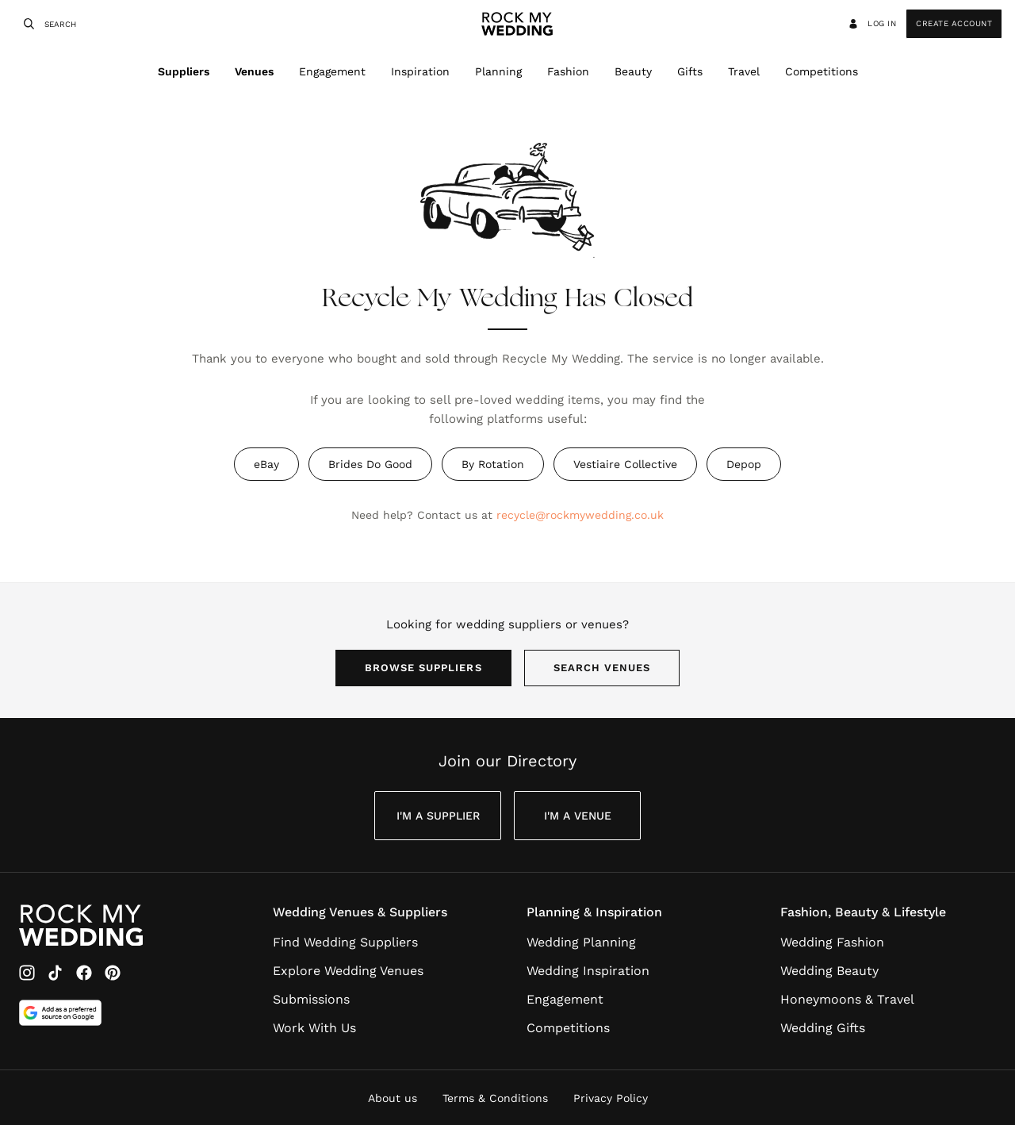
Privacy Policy (610, 1098)
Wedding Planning (581, 942)
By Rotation (493, 464)
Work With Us (314, 1027)
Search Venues (602, 668)
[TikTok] (55, 973)
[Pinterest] (113, 973)
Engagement (332, 71)
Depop (743, 464)
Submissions (311, 999)
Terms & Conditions (495, 1098)
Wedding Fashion (832, 942)
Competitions (821, 71)
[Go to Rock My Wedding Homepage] (81, 925)
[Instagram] (27, 973)
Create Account (954, 23)
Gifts (690, 71)
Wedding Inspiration (588, 970)
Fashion (568, 71)
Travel (744, 71)
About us (392, 1098)
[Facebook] (84, 973)
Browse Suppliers (423, 668)
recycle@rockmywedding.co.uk (580, 515)
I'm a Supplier (438, 815)
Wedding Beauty (829, 970)
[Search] (27, 24)
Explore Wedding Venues (348, 970)
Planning (498, 71)
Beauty (633, 71)
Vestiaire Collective (625, 464)
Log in (871, 23)
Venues (254, 71)
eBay (266, 464)
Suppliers (183, 71)
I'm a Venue (577, 815)
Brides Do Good (370, 464)
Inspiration (420, 71)
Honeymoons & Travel (847, 999)
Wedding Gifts (822, 1027)
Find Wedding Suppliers (345, 942)
